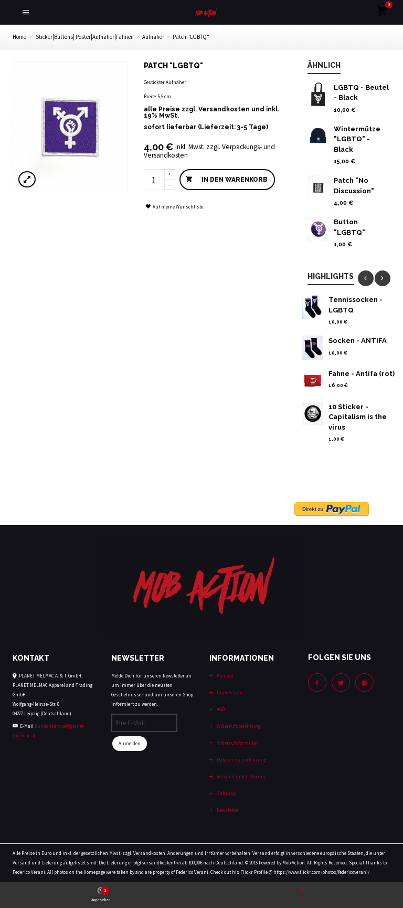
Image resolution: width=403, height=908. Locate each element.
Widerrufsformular (237, 743)
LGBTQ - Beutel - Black (361, 93)
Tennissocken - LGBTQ (355, 305)
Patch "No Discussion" (354, 185)
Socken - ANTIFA (357, 341)
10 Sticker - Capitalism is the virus (357, 417)
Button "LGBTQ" (349, 227)
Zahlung (226, 793)
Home (19, 36)
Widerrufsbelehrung (238, 726)
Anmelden (130, 743)
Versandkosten (224, 109)
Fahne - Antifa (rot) (361, 374)
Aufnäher (153, 36)
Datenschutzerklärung (241, 760)
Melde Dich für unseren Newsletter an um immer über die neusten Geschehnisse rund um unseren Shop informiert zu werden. (152, 690)
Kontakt (225, 676)
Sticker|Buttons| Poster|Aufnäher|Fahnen (85, 36)
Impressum (229, 692)
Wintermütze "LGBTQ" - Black (357, 139)
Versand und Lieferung (241, 776)
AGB (220, 709)
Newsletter (227, 810)
